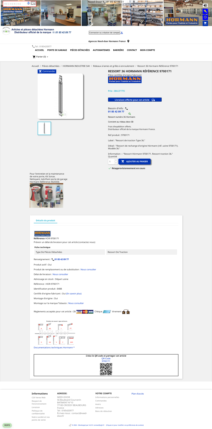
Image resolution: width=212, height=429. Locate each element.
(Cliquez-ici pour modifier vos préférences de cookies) (124, 425)
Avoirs (98, 404)
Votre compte (103, 393)
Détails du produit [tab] (45, 220)
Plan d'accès (138, 393)
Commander (47, 71)
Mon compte (147, 50)
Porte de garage (57, 50)
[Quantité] (111, 162)
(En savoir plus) (74, 293)
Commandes (101, 400)
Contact (132, 50)
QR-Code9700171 (106, 360)
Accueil (39, 50)
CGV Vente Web (39, 397)
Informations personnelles (107, 397)
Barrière (118, 50)
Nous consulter (88, 269)
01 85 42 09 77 (115, 2)
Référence (39, 238)
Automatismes (101, 50)
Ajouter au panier (134, 161)
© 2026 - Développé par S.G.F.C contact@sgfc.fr (87, 425)
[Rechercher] (19, 4)
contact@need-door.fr (72, 414)
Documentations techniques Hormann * (54, 347)
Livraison (36, 407)
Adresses (99, 407)
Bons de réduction (103, 411)
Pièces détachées (80, 50)
